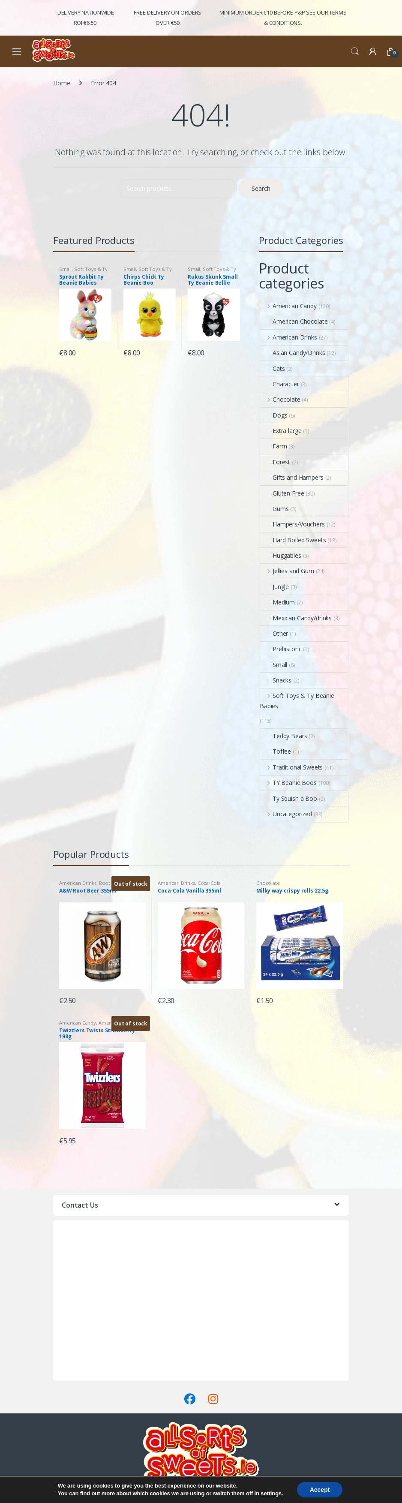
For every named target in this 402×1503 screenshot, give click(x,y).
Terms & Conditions (80, 1375)
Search (355, 51)
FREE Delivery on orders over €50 (167, 18)
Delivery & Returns (78, 1365)
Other (274, 633)
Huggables (280, 555)
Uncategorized (286, 814)
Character (279, 384)
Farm (273, 446)
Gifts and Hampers (292, 477)
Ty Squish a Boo (288, 798)
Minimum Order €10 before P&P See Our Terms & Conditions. (282, 18)
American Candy (288, 306)
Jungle (274, 587)
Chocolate (280, 399)
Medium (277, 602)
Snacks (275, 680)
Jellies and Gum (287, 571)
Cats (272, 368)
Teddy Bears (283, 736)
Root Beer (111, 883)
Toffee (275, 751)
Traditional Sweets (291, 767)
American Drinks (288, 337)
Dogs (273, 415)
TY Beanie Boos (288, 783)
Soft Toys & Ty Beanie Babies (83, 271)
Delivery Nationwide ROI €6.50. (85, 18)
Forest (275, 462)
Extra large (280, 431)
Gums (274, 509)
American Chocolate (293, 321)
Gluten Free (282, 493)
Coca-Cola (209, 883)
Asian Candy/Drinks (292, 353)
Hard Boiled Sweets (293, 540)
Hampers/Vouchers (292, 524)
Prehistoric (280, 649)
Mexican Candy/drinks (296, 618)
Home (61, 83)
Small (65, 269)
